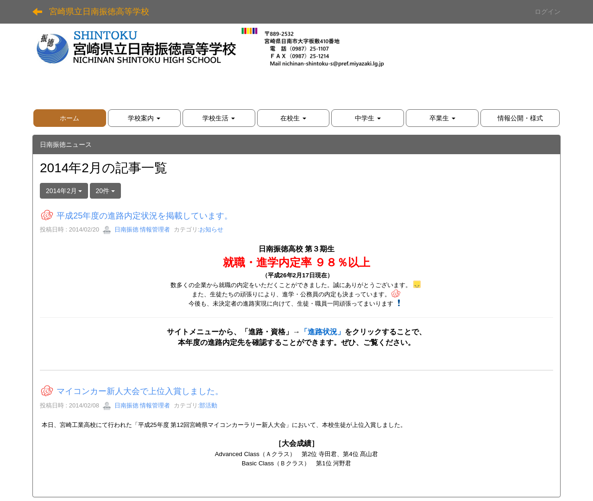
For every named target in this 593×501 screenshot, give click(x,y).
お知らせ (211, 229)
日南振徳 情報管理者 (136, 229)
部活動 (208, 405)
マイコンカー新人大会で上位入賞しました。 (140, 391)
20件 (105, 190)
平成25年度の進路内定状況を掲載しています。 (145, 215)
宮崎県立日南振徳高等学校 (99, 11)
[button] (144, 118)
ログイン (548, 11)
